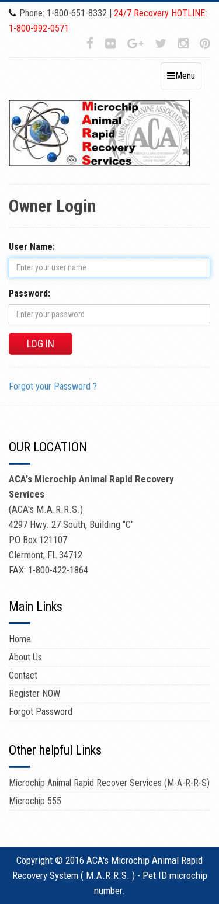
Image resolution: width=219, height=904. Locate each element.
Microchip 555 (35, 800)
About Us (25, 657)
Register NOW (34, 693)
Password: (29, 293)
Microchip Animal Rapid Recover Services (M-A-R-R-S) (109, 782)
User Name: (32, 246)
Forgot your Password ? (53, 386)
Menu (181, 75)
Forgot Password (40, 711)
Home (20, 639)
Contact (23, 675)
